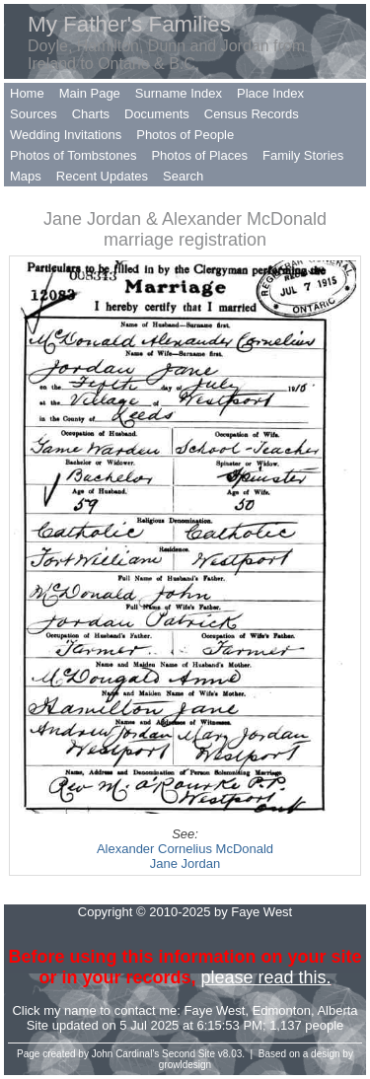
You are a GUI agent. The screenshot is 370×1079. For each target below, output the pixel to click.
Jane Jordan (185, 863)
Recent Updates (102, 176)
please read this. (265, 977)
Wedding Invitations (65, 134)
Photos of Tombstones (73, 155)
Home (27, 93)
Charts (91, 114)
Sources (33, 114)
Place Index (270, 93)
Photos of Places (199, 155)
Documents (156, 114)
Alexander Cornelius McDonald (185, 848)
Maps (25, 176)
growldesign (185, 1064)
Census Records (251, 114)
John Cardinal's (126, 1053)
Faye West (215, 1010)
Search (183, 176)
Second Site (188, 1053)
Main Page (89, 93)
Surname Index (178, 93)
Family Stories (302, 155)
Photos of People (185, 134)
